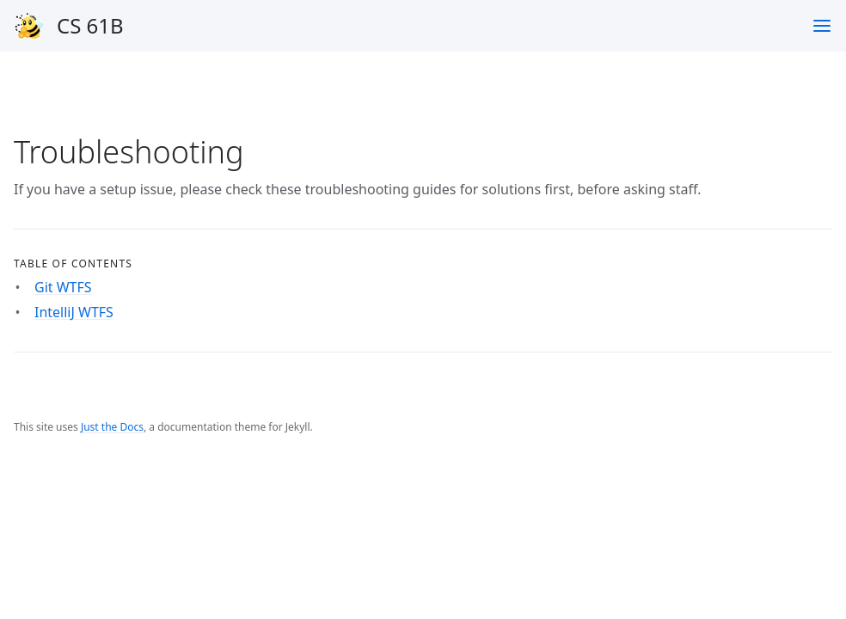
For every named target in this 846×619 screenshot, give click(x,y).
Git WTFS (63, 287)
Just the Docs (112, 427)
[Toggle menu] (822, 26)
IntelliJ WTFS (73, 312)
